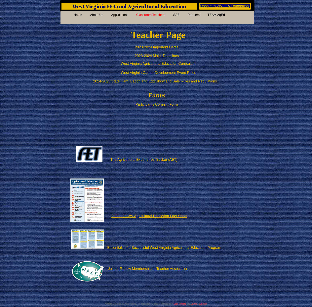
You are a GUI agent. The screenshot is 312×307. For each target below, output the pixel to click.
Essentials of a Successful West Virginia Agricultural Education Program (164, 248)
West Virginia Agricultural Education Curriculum (158, 64)
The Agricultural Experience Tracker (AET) (143, 160)
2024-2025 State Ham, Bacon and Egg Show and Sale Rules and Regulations (155, 81)
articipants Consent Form (158, 104)
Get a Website (180, 304)
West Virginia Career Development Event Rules (158, 73)
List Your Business (198, 304)
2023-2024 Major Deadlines (157, 56)
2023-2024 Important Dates (156, 47)
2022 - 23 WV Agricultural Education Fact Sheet (149, 216)
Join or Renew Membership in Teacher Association (148, 269)
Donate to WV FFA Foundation (224, 6)
